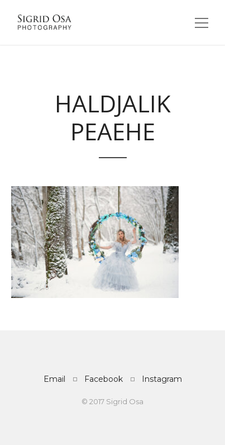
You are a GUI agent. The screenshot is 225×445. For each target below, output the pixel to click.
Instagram (162, 379)
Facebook (103, 379)
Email (54, 379)
